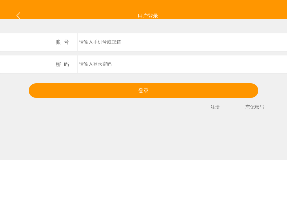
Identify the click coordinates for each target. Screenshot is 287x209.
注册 (215, 107)
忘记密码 (255, 107)
